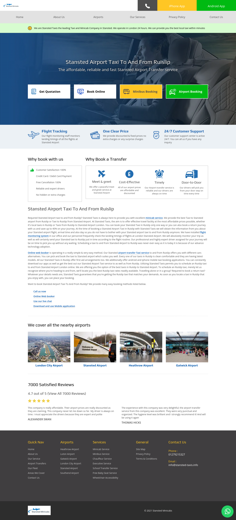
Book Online (96, 91)
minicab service (154, 217)
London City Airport (49, 365)
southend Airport (69, 472)
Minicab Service (101, 449)
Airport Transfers (37, 463)
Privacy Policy (177, 17)
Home (19, 17)
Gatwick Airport (187, 365)
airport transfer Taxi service (133, 252)
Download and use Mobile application (54, 306)
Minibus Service (101, 453)
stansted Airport (69, 468)
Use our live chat (42, 301)
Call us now (39, 291)
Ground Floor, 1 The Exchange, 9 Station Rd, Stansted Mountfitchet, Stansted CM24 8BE (188, 481)
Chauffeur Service (102, 458)
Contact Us (216, 17)
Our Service (34, 458)
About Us (59, 17)
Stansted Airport (95, 365)
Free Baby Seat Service (105, 472)
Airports (98, 17)
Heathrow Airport (141, 365)
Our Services (137, 17)
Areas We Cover (36, 472)
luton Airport (67, 453)
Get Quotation (49, 91)
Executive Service (102, 463)
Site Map (140, 449)
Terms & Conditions (146, 458)
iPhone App (177, 6)
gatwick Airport (68, 458)
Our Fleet (33, 468)
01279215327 (176, 454)
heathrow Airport (69, 449)
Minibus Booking (145, 91)
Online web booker (38, 252)
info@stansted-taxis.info (183, 465)
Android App (216, 6)
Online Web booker (44, 296)
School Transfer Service (105, 468)
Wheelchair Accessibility (105, 477)
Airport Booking (190, 91)
